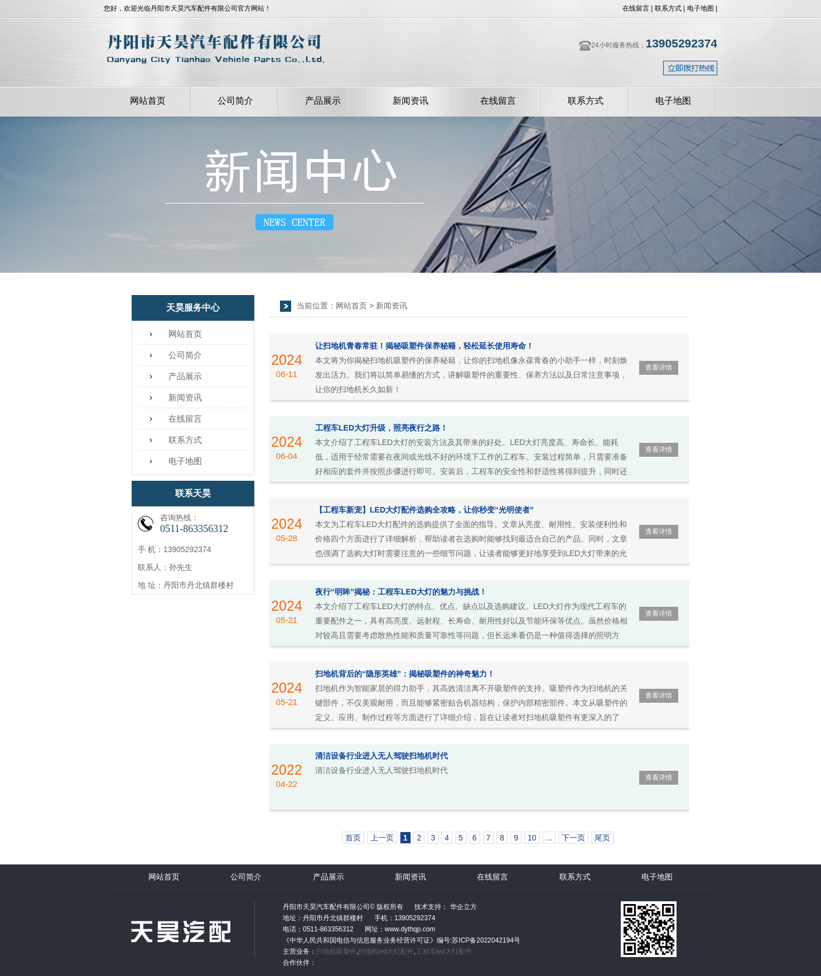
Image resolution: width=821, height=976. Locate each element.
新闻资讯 (410, 100)
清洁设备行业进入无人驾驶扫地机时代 (381, 755)
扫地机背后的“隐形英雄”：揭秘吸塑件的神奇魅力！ (405, 673)
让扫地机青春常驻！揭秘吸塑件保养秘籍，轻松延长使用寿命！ (424, 345)
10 (532, 837)
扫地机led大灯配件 (386, 951)
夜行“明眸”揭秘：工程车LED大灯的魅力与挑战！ (401, 591)
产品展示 (323, 100)
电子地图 (700, 8)
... (549, 837)
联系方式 (668, 8)
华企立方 (462, 907)
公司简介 (235, 100)
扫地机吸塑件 (336, 951)
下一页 (573, 837)
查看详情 (658, 367)
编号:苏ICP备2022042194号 (478, 940)
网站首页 (148, 100)
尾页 (602, 837)
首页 (353, 837)
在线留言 (635, 8)
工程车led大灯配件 (444, 951)
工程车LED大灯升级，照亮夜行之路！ (381, 427)
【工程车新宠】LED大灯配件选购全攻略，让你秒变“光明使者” (424, 509)
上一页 (382, 837)
